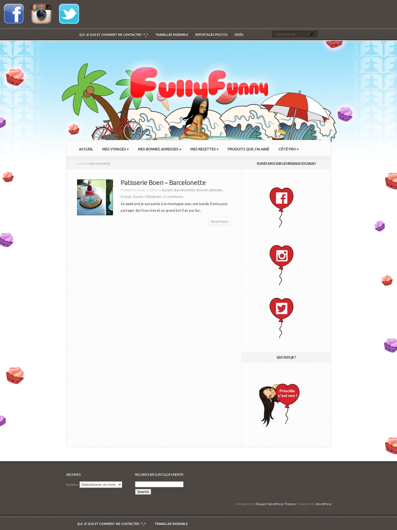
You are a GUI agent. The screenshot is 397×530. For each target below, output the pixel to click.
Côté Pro (288, 149)
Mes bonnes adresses (159, 149)
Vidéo (239, 34)
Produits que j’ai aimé (248, 149)
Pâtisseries (153, 196)
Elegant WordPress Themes (276, 504)
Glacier (138, 196)
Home (81, 163)
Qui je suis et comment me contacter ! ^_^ (113, 34)
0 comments (173, 196)
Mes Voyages (115, 149)
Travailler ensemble (171, 34)
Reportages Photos (211, 34)
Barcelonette (184, 190)
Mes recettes (204, 149)
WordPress (323, 504)
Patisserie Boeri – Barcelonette (163, 182)
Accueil (86, 149)
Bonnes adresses (209, 190)
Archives (72, 484)
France (126, 196)
